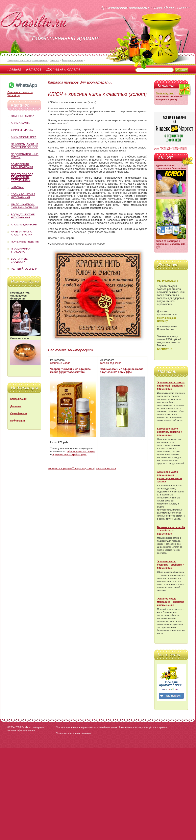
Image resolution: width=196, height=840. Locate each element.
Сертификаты (18, 413)
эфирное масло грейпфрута (69, 454)
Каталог (33, 69)
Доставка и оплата (63, 69)
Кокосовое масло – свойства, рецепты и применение (169, 432)
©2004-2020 (14, 727)
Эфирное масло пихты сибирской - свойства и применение (171, 385)
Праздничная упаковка (20, 250)
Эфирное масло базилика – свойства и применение (170, 564)
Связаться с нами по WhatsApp (22, 92)
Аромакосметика (23, 137)
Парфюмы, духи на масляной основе (24, 146)
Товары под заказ (110, 362)
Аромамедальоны (24, 224)
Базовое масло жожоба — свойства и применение (171, 530)
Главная (14, 69)
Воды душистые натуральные (23, 216)
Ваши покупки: (165, 93)
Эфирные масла (22, 116)
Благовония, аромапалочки (22, 166)
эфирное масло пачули (81, 451)
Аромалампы (20, 123)
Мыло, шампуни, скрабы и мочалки (24, 206)
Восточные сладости (19, 260)
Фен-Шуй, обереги (24, 268)
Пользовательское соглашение (73, 733)
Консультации (18, 399)
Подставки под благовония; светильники (22, 177)
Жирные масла (22, 130)
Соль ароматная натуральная (23, 196)
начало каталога (106, 468)
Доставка (15, 406)
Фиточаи (17, 187)
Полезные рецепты (25, 241)
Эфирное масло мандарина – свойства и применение (170, 602)
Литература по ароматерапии (21, 233)
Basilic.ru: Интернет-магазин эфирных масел (25, 729)
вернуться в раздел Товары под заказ (71, 468)
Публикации (17, 420)
